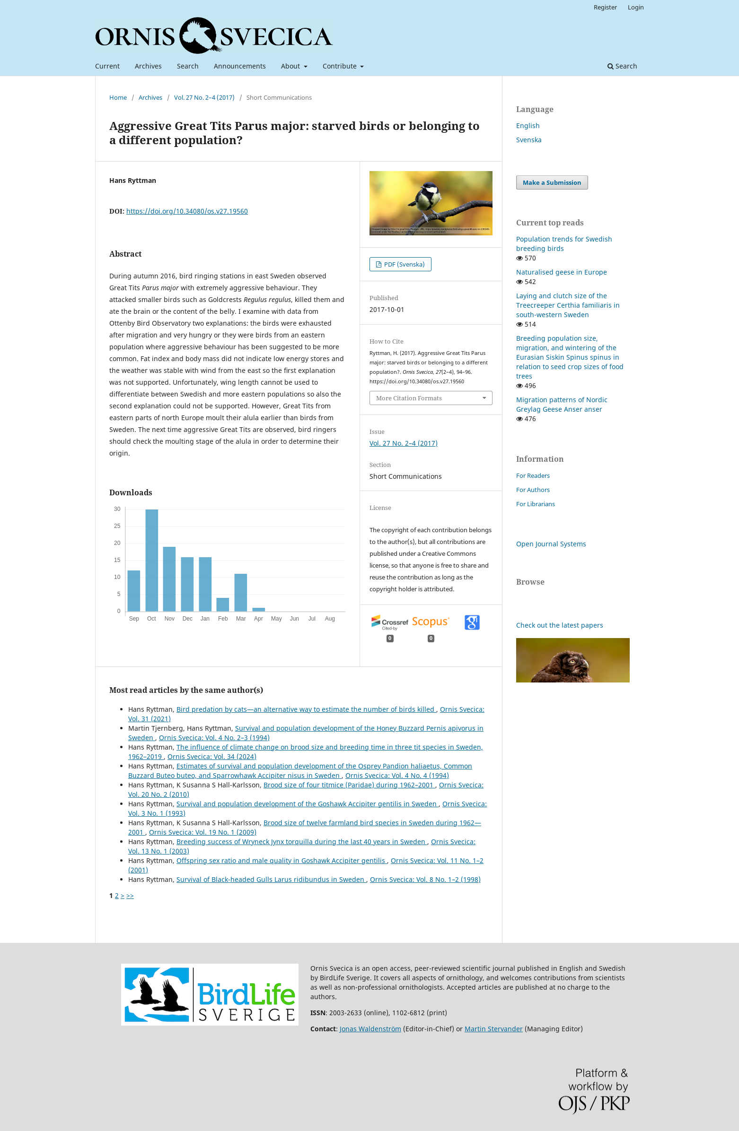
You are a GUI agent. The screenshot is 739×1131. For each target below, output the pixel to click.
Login (636, 7)
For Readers (533, 475)
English (528, 125)
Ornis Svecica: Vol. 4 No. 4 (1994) (397, 775)
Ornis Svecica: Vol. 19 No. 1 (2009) (202, 832)
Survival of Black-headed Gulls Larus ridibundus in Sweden (271, 879)
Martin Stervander (494, 1028)
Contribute (341, 65)
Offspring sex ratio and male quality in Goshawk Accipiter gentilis (281, 860)
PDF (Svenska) (404, 264)
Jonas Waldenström (370, 1028)
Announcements (240, 65)
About (291, 65)
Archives (148, 65)
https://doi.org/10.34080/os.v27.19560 (187, 211)
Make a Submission (552, 182)
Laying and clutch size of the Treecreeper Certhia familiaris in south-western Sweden (568, 305)
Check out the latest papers (559, 625)
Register (605, 7)
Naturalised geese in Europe (561, 272)
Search (188, 65)
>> (130, 895)
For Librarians (535, 504)
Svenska (529, 139)
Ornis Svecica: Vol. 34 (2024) (211, 756)
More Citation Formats (409, 398)
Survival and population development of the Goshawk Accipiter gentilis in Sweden (307, 803)
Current (107, 65)
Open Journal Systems (551, 543)
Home (118, 97)
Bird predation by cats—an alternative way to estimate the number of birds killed (306, 709)
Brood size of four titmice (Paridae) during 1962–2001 (349, 784)
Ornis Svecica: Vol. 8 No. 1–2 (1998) (425, 879)
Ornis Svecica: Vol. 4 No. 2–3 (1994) (214, 737)
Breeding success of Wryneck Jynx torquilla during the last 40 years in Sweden (301, 841)
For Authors (533, 489)
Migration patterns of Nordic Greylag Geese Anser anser (561, 404)
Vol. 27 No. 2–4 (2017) (204, 97)
